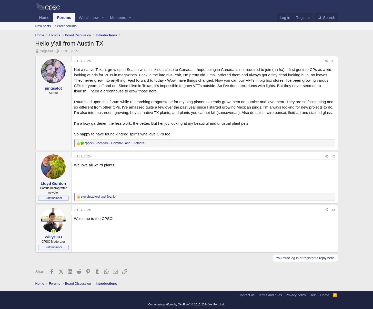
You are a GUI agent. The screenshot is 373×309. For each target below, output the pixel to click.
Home (44, 17)
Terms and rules (270, 295)
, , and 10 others (114, 143)
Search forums (66, 26)
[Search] (326, 17)
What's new (89, 17)
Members (118, 17)
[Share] (326, 61)
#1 (333, 61)
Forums (64, 17)
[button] (102, 17)
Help (313, 295)
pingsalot (46, 51)
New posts (43, 26)
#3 (333, 210)
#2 (333, 156)
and (98, 196)
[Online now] (53, 231)
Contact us (246, 295)
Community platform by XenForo (186, 304)
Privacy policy (296, 295)
